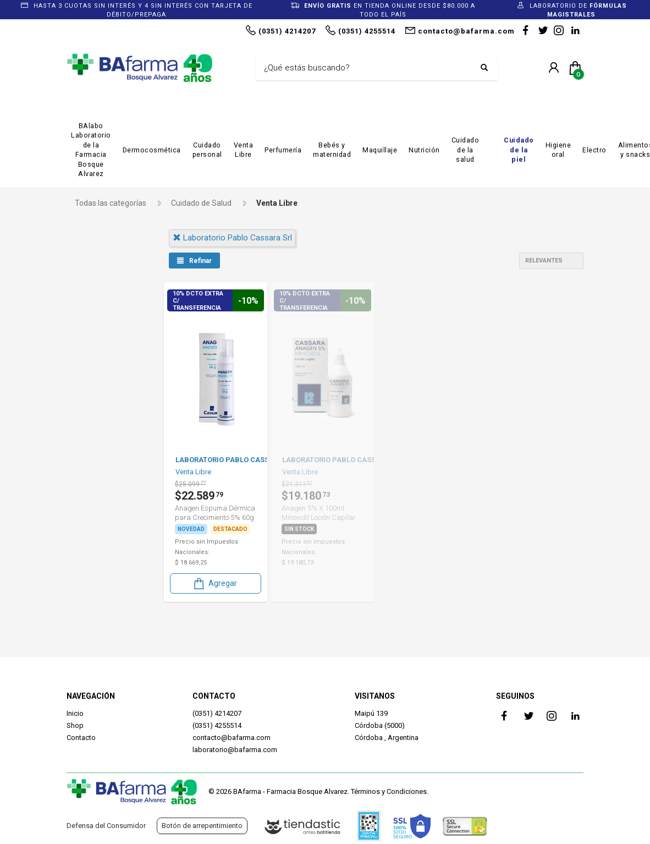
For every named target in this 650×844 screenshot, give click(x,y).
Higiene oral (558, 150)
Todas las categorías (110, 203)
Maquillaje (379, 150)
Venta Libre (244, 150)
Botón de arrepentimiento (202, 825)
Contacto (81, 737)
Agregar (212, 583)
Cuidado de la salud (465, 149)
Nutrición (424, 150)
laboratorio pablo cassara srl (230, 238)
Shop (75, 725)
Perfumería (283, 150)
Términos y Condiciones (389, 791)
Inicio (75, 713)
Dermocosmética (152, 150)
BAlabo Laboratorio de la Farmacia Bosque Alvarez (91, 150)
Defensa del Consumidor (106, 825)
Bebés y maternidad (332, 150)
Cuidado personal (207, 150)
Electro (594, 150)
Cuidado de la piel (519, 149)
